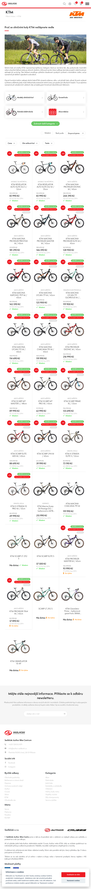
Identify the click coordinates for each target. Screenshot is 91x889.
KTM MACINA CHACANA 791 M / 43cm (45, 349)
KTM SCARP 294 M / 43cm (45, 454)
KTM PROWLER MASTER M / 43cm (72, 559)
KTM (19, 16)
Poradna (8, 815)
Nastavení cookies (73, 880)
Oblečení (49, 789)
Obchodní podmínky (12, 777)
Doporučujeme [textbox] (74, 133)
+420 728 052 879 (13, 744)
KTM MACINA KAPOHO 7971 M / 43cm (18, 295)
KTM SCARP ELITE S (45, 556)
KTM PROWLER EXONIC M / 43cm (72, 348)
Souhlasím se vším (73, 875)
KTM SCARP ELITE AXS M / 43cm (19, 454)
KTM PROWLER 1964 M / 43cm (18, 612)
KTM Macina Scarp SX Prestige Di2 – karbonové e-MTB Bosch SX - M (45, 510)
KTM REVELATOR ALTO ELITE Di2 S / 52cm (18, 186)
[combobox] (76, 133)
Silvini (7, 794)
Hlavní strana (10, 16)
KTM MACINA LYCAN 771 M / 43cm (45, 293)
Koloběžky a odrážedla (54, 786)
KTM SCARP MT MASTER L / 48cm (19, 402)
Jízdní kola (49, 783)
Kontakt (7, 817)
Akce (47, 777)
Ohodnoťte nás (10, 800)
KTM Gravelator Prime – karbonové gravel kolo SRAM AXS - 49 (72, 612)
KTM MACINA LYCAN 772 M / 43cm (19, 349)
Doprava (8, 783)
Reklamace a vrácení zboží (14, 780)
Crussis (7, 791)
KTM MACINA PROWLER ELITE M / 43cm (72, 241)
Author (7, 789)
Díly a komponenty (52, 797)
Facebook (10, 763)
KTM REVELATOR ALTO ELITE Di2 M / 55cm (45, 186)
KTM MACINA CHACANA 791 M (72, 504)
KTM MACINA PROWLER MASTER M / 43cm (45, 241)
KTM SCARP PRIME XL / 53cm (72, 402)
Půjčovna (8, 812)
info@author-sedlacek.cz (16, 748)
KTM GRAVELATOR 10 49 (18, 662)
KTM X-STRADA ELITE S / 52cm (72, 454)
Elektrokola (49, 780)
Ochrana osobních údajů (14, 786)
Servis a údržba (51, 800)
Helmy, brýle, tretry (52, 791)
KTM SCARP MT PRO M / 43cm (45, 402)
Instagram (10, 767)
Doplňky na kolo (51, 794)
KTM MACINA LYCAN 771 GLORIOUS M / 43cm (72, 296)
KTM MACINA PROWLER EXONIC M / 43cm (72, 186)
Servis (7, 809)
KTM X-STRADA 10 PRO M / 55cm (19, 507)
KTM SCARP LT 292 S (18, 557)
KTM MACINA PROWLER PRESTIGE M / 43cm (19, 241)
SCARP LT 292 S (45, 608)
